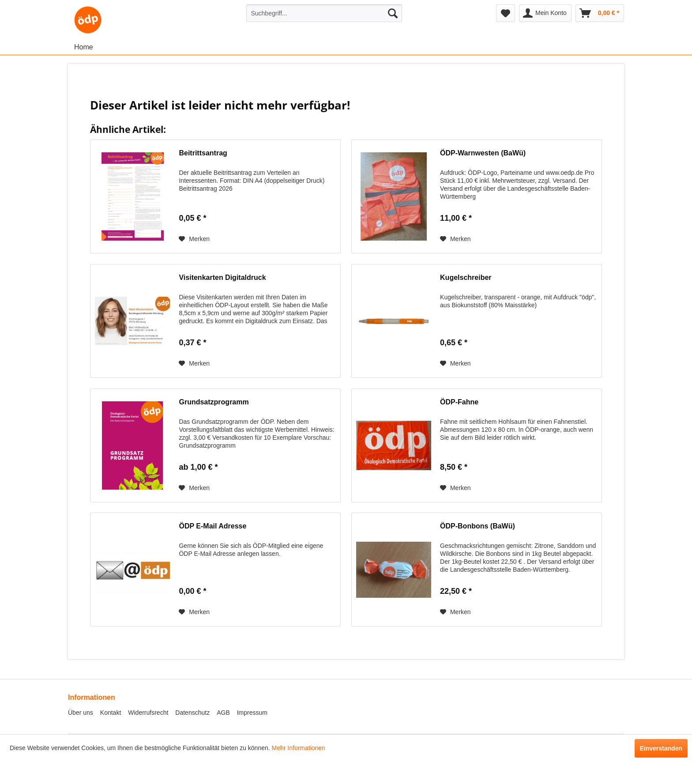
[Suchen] (393, 13)
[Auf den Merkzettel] (194, 239)
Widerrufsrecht (148, 712)
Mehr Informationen (298, 747)
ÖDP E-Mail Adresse (212, 526)
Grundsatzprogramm (213, 402)
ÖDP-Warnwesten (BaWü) (483, 153)
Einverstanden (661, 748)
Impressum (252, 712)
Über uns (80, 712)
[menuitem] (324, 13)
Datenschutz (192, 712)
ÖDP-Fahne (459, 402)
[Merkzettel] (505, 13)
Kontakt (110, 712)
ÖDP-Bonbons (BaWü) (477, 526)
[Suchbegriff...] (324, 13)
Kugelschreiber (465, 277)
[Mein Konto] (545, 13)
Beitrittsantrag (203, 153)
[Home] (83, 47)
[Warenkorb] (599, 13)
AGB (223, 712)
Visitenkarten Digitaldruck (222, 277)
